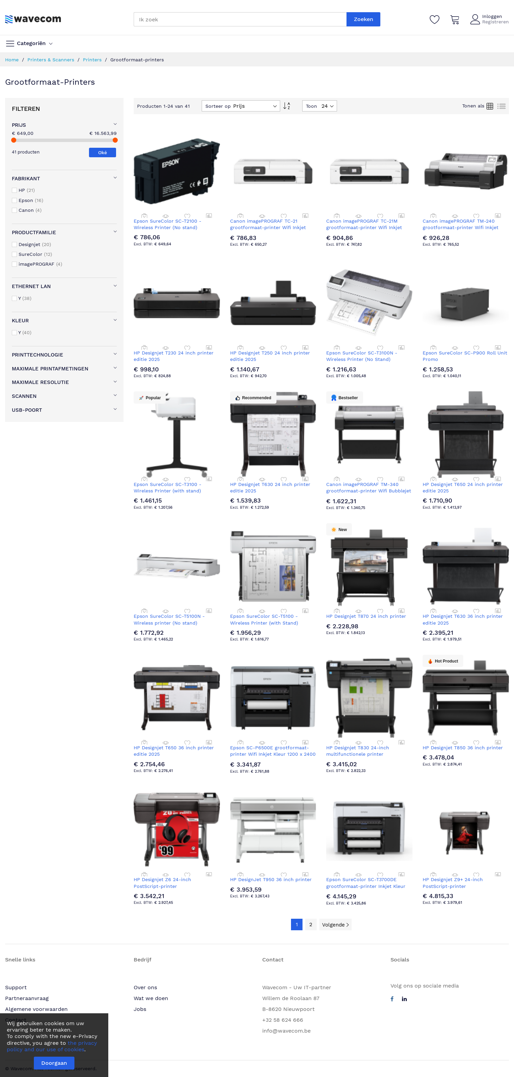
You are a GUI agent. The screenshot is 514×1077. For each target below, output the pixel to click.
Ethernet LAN (31, 286)
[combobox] (240, 19)
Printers (93, 59)
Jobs (140, 1009)
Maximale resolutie (40, 382)
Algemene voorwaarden (36, 1009)
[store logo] (33, 19)
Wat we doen (151, 998)
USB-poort (27, 410)
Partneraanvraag (27, 998)
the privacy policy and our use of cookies (52, 1046)
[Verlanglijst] (435, 19)
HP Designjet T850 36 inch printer (463, 747)
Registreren (495, 21)
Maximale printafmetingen (50, 369)
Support (16, 987)
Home (12, 59)
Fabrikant (26, 179)
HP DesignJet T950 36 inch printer (271, 879)
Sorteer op (218, 106)
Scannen (24, 396)
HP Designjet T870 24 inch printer (366, 616)
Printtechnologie (37, 355)
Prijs (19, 125)
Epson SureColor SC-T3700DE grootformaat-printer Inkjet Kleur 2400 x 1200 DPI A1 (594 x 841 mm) (367, 886)
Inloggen (492, 16)
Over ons (145, 987)
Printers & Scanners (51, 59)
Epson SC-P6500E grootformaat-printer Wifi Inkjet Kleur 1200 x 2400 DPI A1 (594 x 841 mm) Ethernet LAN (273, 754)
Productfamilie (34, 232)
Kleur (20, 321)
